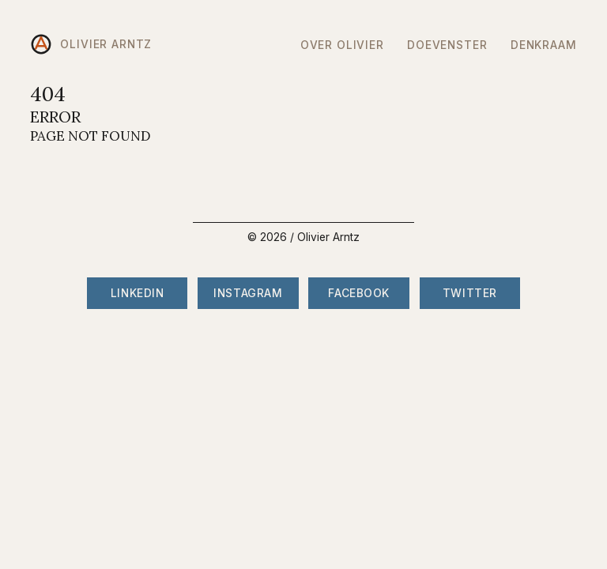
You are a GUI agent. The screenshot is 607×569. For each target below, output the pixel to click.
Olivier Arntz (91, 44)
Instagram (247, 293)
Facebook (358, 293)
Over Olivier (342, 45)
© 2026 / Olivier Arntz (303, 237)
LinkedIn (137, 293)
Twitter (470, 293)
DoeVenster (447, 45)
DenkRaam (544, 45)
